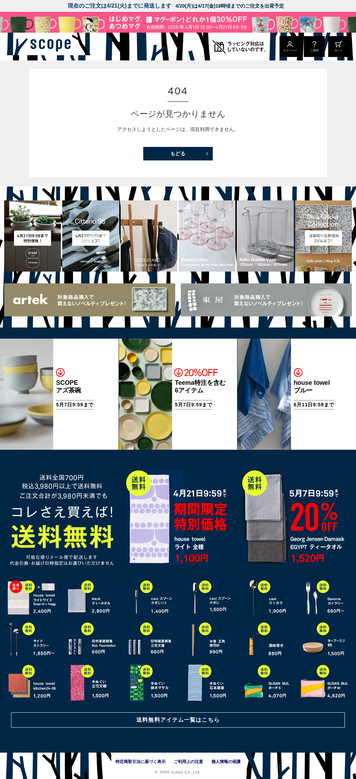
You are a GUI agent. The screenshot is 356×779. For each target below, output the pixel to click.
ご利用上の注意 (188, 761)
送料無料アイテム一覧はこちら (178, 719)
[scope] (58, 46)
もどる (178, 153)
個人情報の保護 (226, 761)
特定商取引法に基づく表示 (140, 761)
